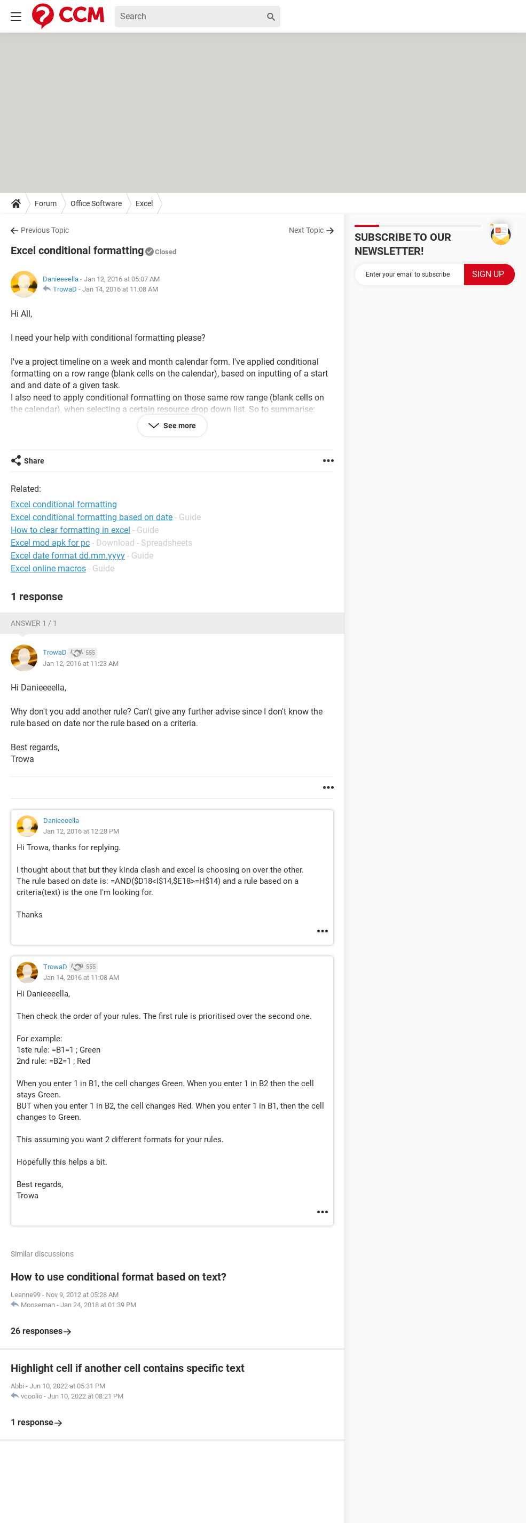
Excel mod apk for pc (50, 543)
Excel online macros (48, 568)
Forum (46, 203)
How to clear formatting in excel (70, 530)
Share (34, 461)
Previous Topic (45, 230)
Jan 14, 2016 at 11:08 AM (120, 289)
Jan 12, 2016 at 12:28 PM (81, 831)
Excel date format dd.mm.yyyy (68, 556)
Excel (144, 203)
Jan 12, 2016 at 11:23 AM (81, 664)
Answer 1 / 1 (34, 623)
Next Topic (306, 230)
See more (179, 425)
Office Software (96, 203)
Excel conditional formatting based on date (91, 517)
